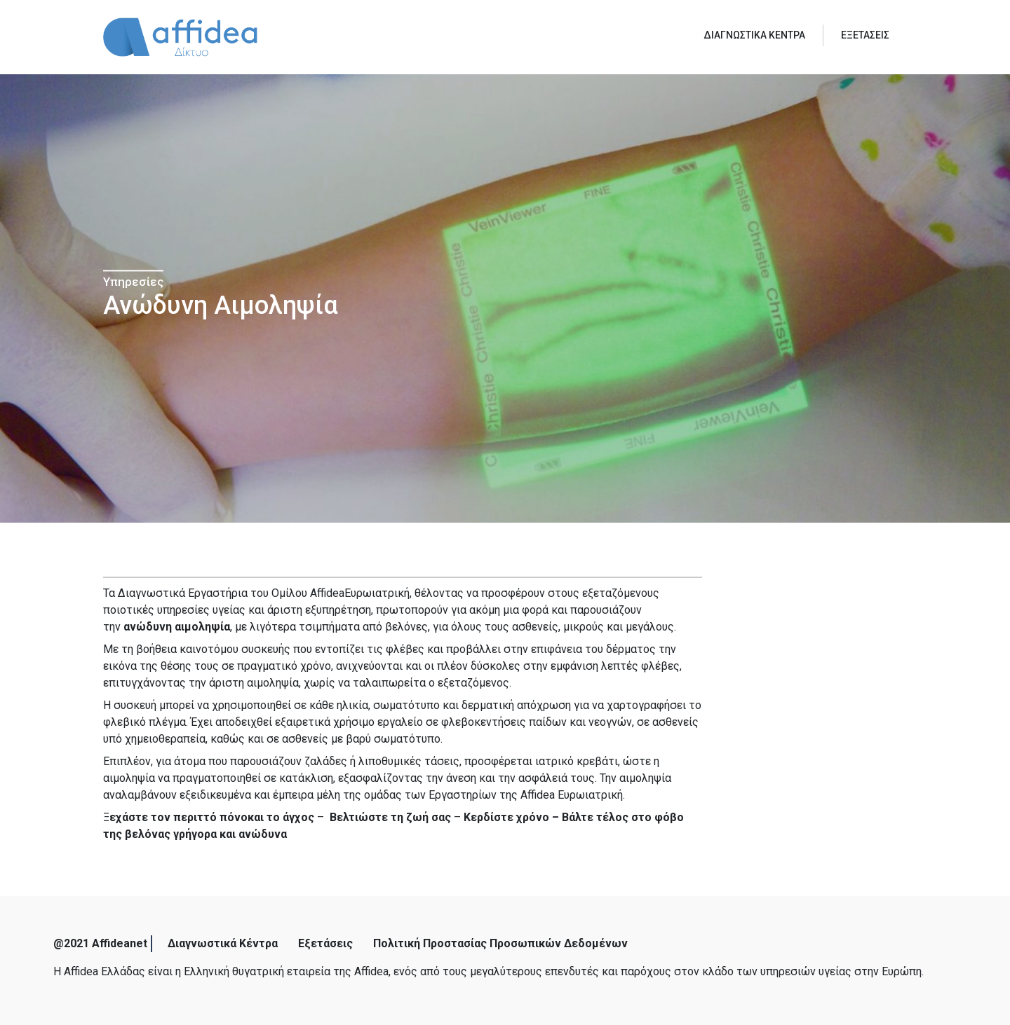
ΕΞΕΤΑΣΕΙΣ (865, 35)
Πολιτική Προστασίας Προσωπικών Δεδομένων (500, 943)
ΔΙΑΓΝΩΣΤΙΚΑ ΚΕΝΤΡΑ (754, 35)
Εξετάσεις (325, 943)
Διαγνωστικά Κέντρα (223, 943)
